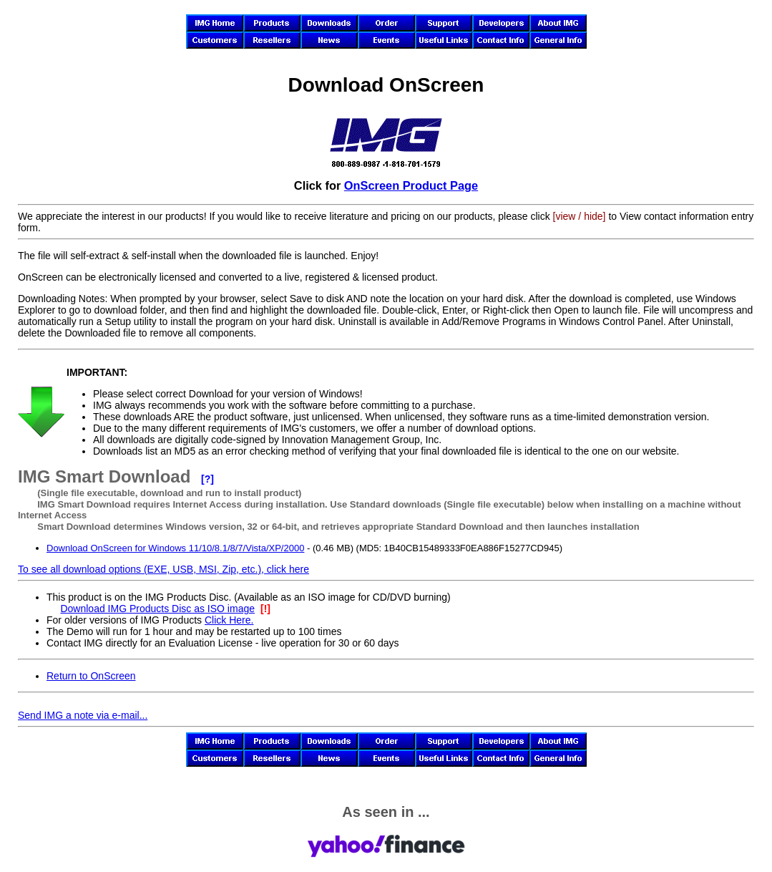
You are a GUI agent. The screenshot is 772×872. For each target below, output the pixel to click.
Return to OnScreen (91, 676)
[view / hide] (579, 216)
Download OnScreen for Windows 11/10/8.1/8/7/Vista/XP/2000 (175, 548)
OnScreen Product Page (411, 185)
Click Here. (229, 620)
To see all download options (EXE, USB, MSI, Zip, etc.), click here (163, 569)
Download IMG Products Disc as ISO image (157, 608)
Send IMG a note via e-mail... (82, 715)
